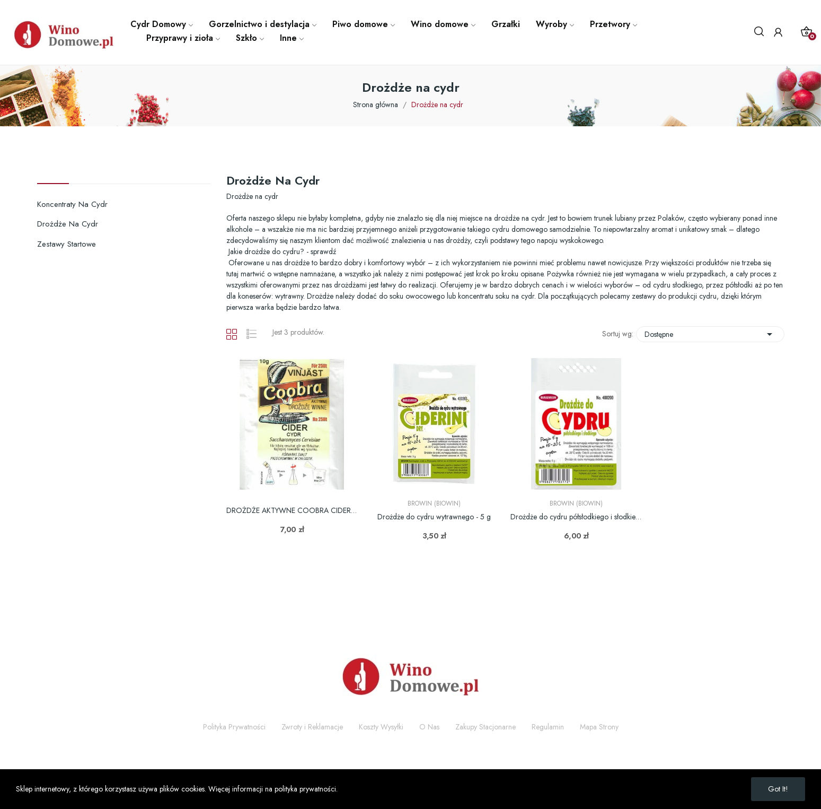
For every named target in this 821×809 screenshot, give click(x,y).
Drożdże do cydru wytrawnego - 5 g (434, 517)
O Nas (429, 726)
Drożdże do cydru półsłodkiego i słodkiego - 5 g (576, 517)
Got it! (778, 789)
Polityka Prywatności (234, 726)
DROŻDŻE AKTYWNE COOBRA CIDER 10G (292, 511)
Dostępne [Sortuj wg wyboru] (710, 334)
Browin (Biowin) (434, 503)
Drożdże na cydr (67, 224)
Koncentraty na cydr (72, 204)
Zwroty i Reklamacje (312, 726)
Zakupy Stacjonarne (485, 726)
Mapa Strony (599, 726)
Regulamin (548, 726)
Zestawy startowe (66, 244)
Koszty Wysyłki (381, 726)
